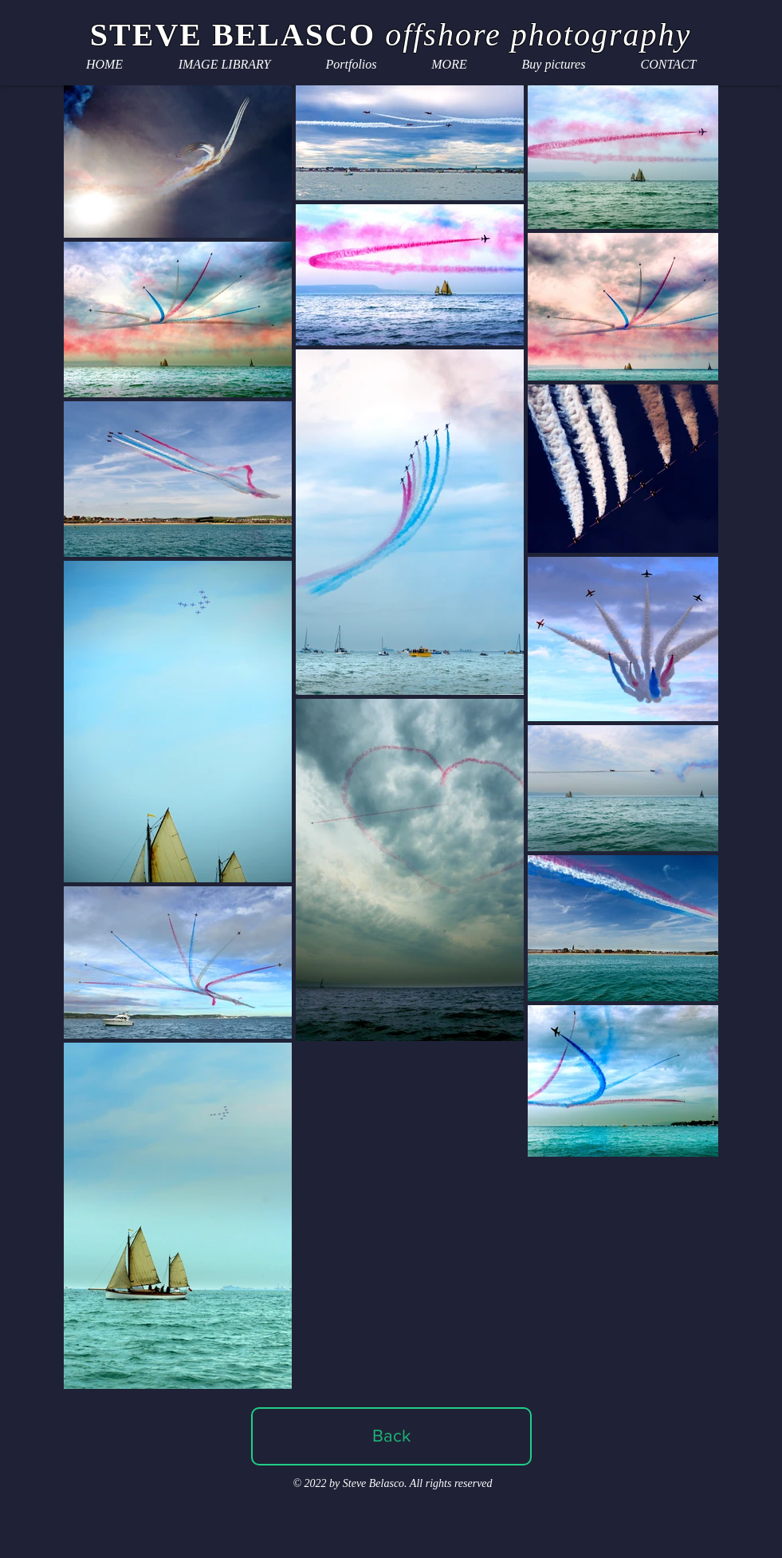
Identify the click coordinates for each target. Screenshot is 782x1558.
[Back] (391, 1436)
